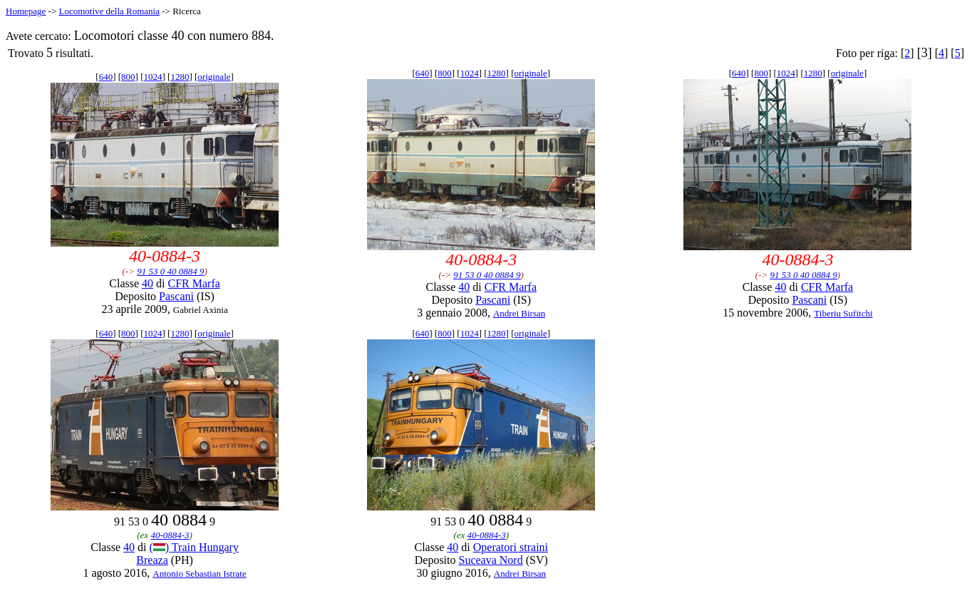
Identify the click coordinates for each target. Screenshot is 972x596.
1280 (179, 76)
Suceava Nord (491, 560)
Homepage (26, 11)
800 (128, 76)
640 (106, 76)
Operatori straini (510, 547)
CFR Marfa (194, 283)
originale (213, 76)
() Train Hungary (193, 547)
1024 (152, 76)
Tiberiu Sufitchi (843, 313)
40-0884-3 (169, 535)
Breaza (151, 560)
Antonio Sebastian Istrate (199, 573)
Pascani (176, 296)
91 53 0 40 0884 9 (170, 271)
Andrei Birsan (519, 313)
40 (147, 283)
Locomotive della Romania (109, 11)
